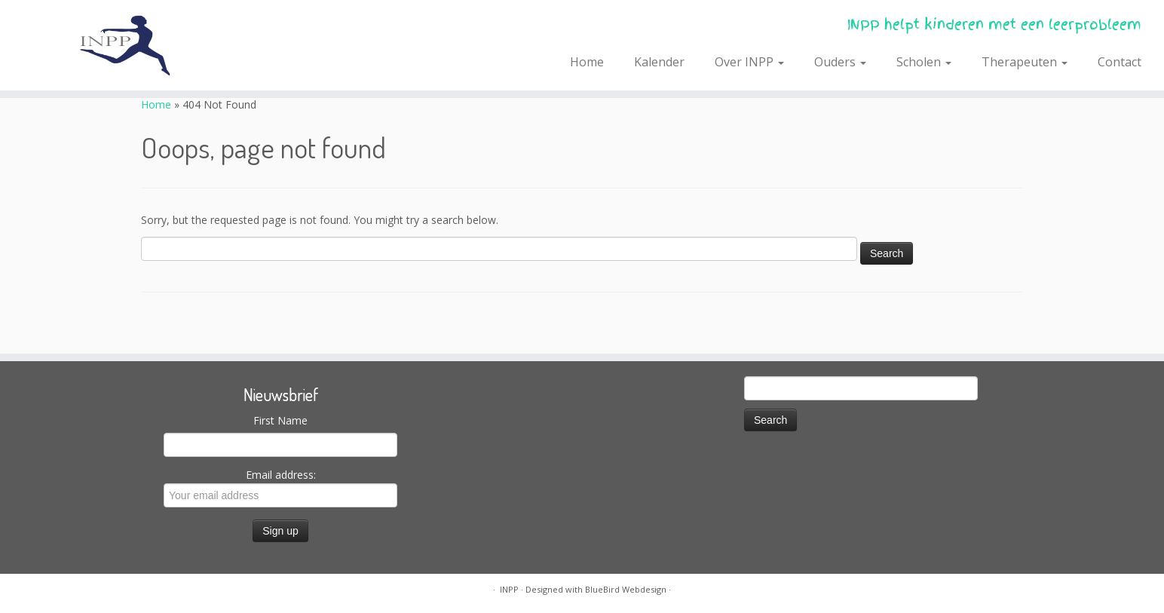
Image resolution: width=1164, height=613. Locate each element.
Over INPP (749, 62)
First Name (280, 420)
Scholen (923, 62)
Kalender (659, 62)
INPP (509, 589)
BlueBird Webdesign (625, 589)
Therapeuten (1025, 62)
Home (587, 62)
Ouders (840, 62)
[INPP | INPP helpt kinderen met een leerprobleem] (134, 45)
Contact (1119, 62)
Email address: (280, 487)
